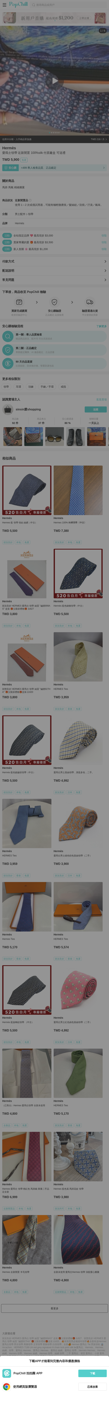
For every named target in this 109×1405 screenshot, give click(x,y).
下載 (92, 1373)
